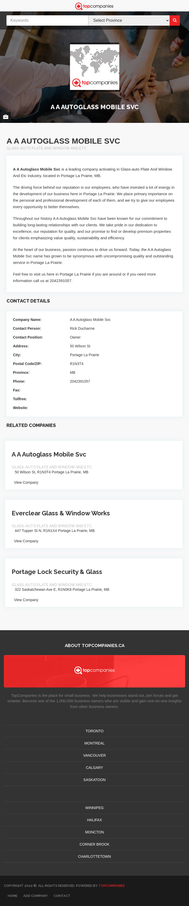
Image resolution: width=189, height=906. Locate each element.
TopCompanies (112, 886)
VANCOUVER (94, 755)
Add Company (35, 896)
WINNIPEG (94, 808)
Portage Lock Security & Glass (57, 571)
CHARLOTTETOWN (94, 856)
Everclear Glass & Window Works (61, 513)
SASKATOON (94, 780)
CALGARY (94, 767)
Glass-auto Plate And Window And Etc (46, 148)
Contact (62, 896)
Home (12, 896)
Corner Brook (94, 844)
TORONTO (95, 731)
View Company (25, 482)
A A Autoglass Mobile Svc (49, 454)
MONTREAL (95, 743)
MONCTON (94, 832)
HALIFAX (94, 820)
